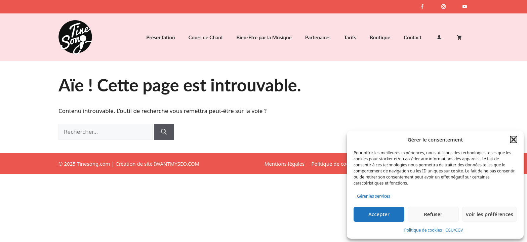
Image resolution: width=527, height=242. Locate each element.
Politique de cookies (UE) (340, 163)
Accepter (379, 214)
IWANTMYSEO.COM (176, 163)
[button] (513, 139)
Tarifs (350, 37)
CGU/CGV (454, 230)
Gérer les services (373, 196)
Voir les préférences (489, 214)
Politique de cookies (423, 230)
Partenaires (318, 37)
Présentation (160, 37)
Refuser (433, 214)
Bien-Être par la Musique (263, 37)
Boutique (380, 37)
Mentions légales (285, 163)
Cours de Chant (206, 37)
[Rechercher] (164, 132)
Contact (412, 37)
